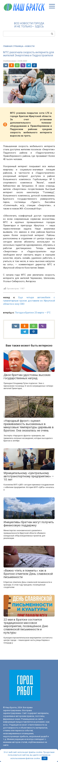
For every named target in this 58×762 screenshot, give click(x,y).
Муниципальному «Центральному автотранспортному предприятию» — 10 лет (29, 476)
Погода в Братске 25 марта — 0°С (33, 312)
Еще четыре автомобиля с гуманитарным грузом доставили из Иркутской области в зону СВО (29, 300)
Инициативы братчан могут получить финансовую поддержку (29, 523)
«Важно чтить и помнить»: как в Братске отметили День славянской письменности (28, 574)
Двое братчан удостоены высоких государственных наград (27, 376)
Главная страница (13, 46)
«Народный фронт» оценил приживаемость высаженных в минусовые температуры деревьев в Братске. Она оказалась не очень (29, 425)
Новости (29, 46)
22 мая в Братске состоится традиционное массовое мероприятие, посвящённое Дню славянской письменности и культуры (26, 626)
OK (44, 758)
